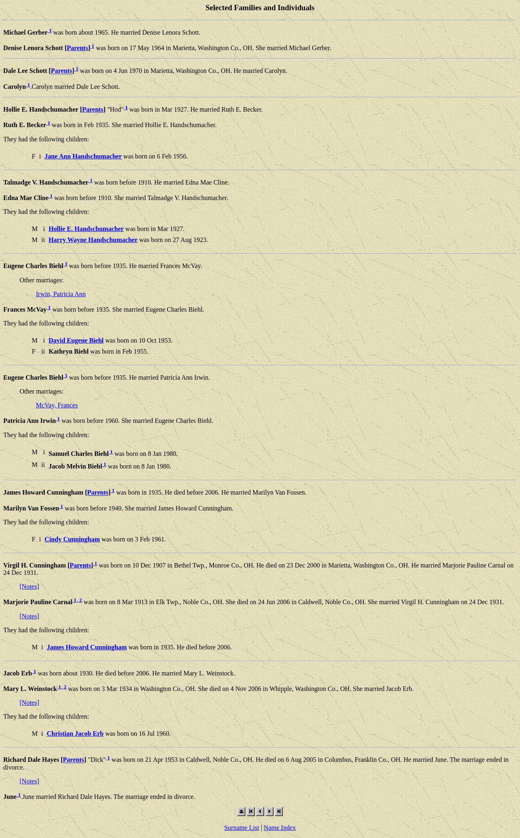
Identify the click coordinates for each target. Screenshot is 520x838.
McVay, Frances (57, 405)
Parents (77, 47)
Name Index (280, 827)
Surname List (241, 827)
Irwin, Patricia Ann (61, 293)
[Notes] (29, 586)
